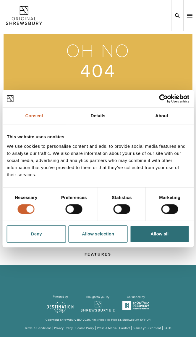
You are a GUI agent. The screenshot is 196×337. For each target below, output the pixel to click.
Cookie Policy (84, 328)
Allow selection (98, 233)
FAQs (168, 328)
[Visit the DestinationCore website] (60, 304)
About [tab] (161, 115)
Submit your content (147, 328)
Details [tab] (98, 115)
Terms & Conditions (38, 328)
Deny (36, 233)
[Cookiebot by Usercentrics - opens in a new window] (163, 98)
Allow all (159, 233)
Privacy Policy (63, 328)
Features (98, 254)
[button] (190, 16)
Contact (124, 328)
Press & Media (107, 328)
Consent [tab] (34, 115)
